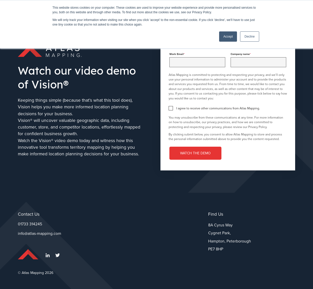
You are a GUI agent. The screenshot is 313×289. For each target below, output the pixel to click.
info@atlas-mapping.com (39, 233)
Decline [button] (249, 36)
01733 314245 (30, 224)
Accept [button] (228, 36)
